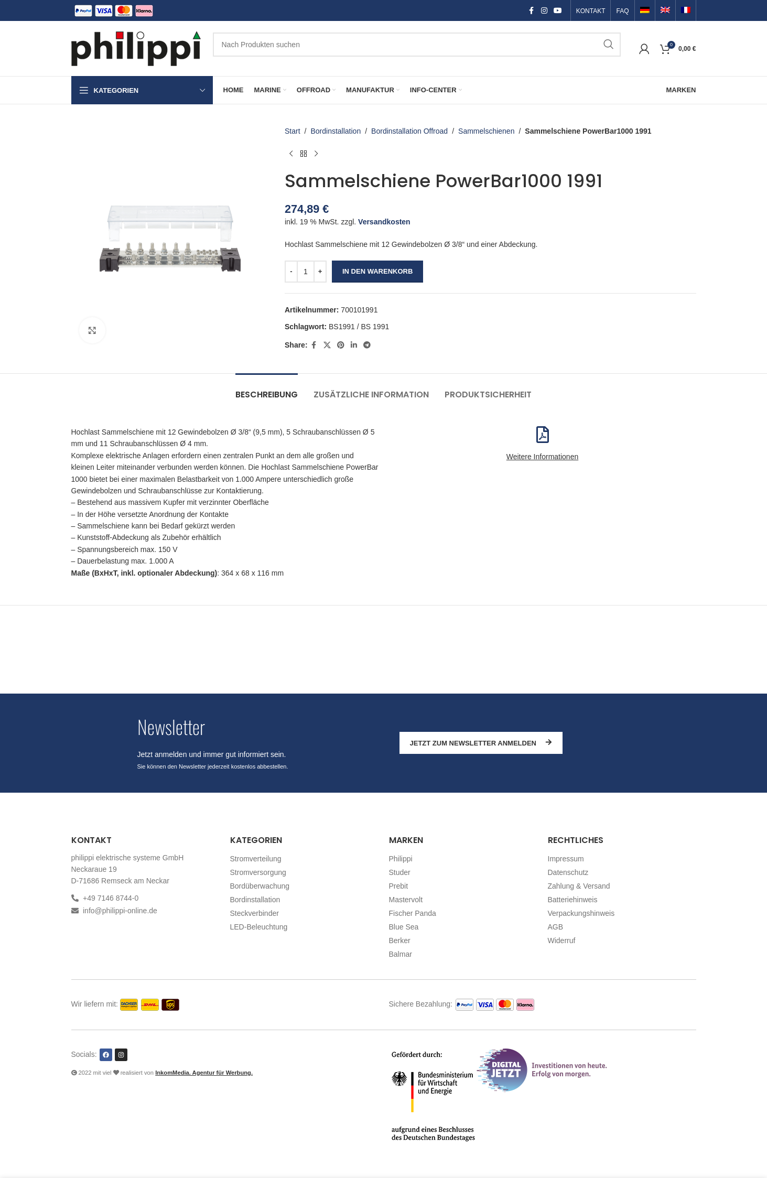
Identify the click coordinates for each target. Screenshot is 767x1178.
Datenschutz (568, 872)
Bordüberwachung (260, 886)
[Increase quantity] (320, 272)
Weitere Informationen (542, 456)
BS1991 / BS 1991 (359, 326)
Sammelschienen (486, 131)
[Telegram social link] (366, 345)
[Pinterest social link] (340, 345)
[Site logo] (136, 48)
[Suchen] (417, 45)
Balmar (400, 954)
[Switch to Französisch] (685, 11)
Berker (399, 940)
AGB (556, 927)
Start (292, 131)
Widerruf (562, 940)
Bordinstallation (335, 131)
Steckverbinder (254, 913)
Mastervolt (406, 899)
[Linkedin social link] (353, 345)
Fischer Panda (412, 913)
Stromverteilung (256, 859)
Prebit (398, 886)
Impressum (566, 859)
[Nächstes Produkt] (316, 153)
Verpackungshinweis (581, 913)
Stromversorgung (258, 872)
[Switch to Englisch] (665, 11)
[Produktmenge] (306, 272)
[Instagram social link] (544, 11)
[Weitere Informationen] (542, 434)
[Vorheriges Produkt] (291, 153)
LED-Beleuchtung (259, 927)
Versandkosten (384, 222)
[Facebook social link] (531, 11)
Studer (399, 872)
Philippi (401, 859)
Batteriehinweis (573, 899)
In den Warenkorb (377, 271)
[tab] (266, 389)
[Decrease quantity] (291, 272)
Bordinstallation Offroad (409, 131)
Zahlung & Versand (579, 886)
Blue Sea (404, 927)
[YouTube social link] (557, 11)
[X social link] (326, 345)
